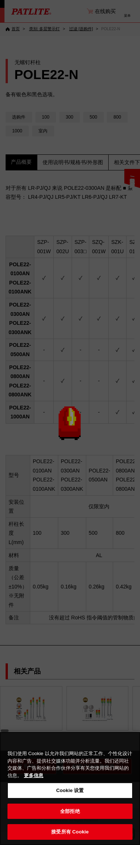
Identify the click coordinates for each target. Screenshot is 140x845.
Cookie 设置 (70, 790)
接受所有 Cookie (69, 832)
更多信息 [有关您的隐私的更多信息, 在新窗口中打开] (33, 775)
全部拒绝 (70, 811)
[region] (70, 788)
